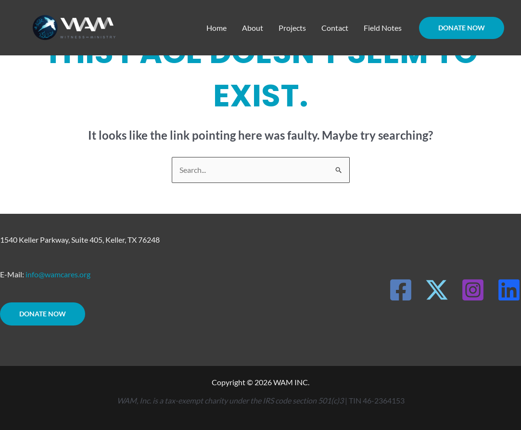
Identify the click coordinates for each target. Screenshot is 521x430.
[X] (437, 290)
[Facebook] (401, 290)
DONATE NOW (42, 314)
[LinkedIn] (509, 290)
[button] (461, 28)
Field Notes (383, 27)
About (252, 27)
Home (216, 27)
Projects (292, 27)
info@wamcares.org (57, 274)
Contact (334, 27)
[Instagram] (473, 290)
